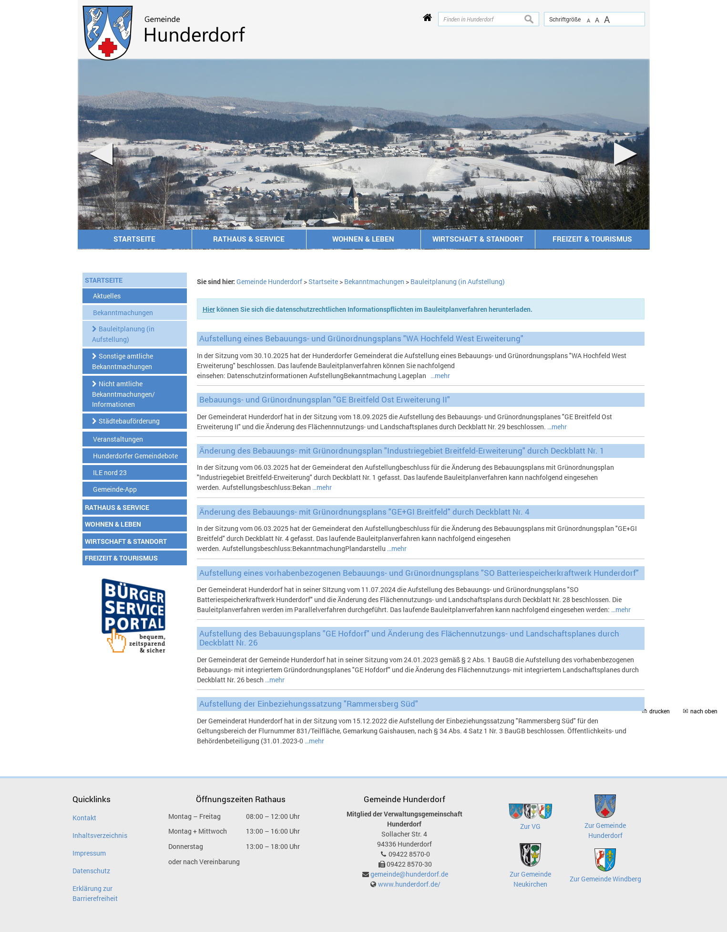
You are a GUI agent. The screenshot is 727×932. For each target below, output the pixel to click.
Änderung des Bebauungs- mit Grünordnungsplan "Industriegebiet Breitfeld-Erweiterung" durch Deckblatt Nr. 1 (401, 450)
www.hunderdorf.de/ (409, 884)
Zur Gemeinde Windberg (605, 878)
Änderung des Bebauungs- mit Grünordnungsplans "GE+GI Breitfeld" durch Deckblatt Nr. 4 (364, 511)
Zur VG (530, 826)
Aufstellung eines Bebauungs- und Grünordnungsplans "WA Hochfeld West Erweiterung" (361, 338)
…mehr (440, 375)
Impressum (89, 853)
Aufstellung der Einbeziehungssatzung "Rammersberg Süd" (308, 703)
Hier (209, 309)
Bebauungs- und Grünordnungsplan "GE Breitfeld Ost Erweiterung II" (324, 399)
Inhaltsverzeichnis (99, 835)
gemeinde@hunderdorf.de (409, 874)
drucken (659, 711)
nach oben (703, 711)
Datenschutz (91, 870)
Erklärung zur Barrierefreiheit (95, 893)
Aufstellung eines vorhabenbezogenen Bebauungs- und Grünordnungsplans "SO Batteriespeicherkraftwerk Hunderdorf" (419, 572)
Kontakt (84, 817)
